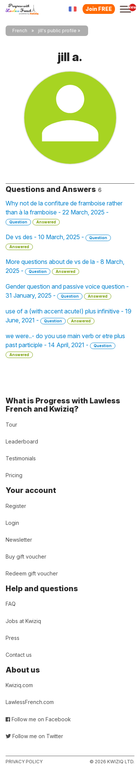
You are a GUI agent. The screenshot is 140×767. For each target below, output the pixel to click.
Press (12, 638)
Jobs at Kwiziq (23, 621)
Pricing (14, 475)
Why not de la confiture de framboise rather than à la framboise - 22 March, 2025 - (64, 212)
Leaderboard (22, 441)
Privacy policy (24, 761)
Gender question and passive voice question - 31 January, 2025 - (67, 291)
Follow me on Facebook (38, 719)
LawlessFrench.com (30, 702)
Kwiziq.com (19, 685)
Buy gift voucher (26, 556)
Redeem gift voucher (32, 573)
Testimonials (21, 458)
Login (12, 523)
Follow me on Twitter (34, 736)
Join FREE (98, 9)
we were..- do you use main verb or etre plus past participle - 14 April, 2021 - (65, 345)
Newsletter (19, 539)
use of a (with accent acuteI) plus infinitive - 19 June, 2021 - (68, 315)
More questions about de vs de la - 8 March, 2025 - (65, 266)
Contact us (19, 655)
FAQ (11, 604)
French (19, 30)
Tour (11, 424)
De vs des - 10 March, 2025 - (58, 241)
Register (16, 506)
